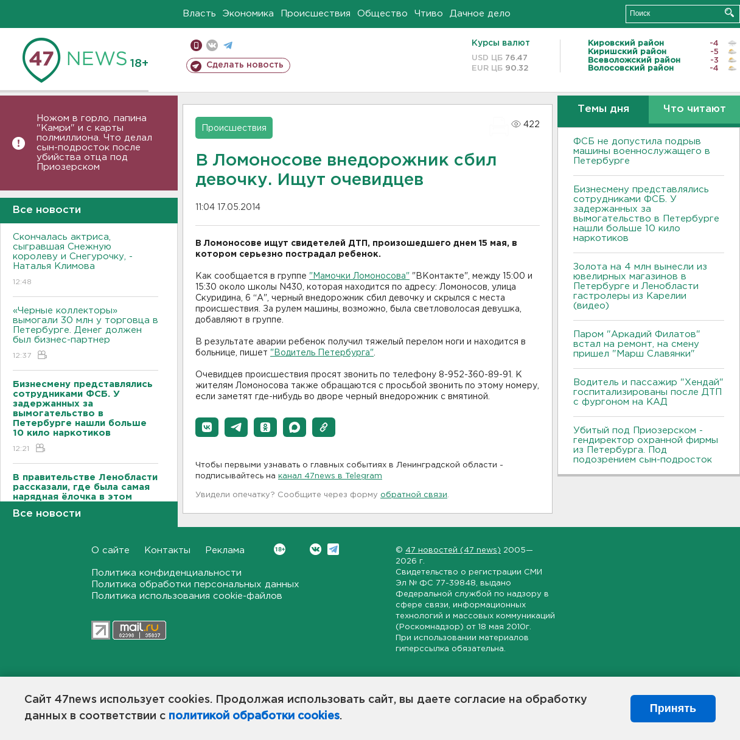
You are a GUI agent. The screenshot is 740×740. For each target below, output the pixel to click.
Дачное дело (480, 14)
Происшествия (316, 14)
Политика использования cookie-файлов (186, 596)
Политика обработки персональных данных (195, 584)
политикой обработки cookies (254, 716)
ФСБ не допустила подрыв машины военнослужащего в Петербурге (641, 151)
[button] (206, 427)
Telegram (333, 549)
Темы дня (603, 109)
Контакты (167, 550)
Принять (673, 708)
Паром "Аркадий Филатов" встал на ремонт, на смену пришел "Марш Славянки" (636, 344)
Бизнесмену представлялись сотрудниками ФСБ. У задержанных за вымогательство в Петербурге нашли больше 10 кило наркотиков (646, 214)
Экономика (248, 14)
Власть (199, 14)
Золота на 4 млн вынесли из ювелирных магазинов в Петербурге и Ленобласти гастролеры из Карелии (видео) (640, 286)
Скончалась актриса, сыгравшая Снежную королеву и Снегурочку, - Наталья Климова (85, 260)
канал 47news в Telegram (330, 476)
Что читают (694, 109)
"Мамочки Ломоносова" (359, 276)
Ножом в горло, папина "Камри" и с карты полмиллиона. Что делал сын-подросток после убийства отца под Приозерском (94, 142)
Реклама (225, 550)
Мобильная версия (196, 45)
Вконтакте (279, 549)
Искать (729, 12)
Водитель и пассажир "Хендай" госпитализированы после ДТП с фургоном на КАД (648, 392)
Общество (382, 14)
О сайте (110, 550)
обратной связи (413, 495)
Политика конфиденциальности (166, 573)
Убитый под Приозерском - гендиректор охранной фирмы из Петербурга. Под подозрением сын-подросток (645, 445)
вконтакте (212, 45)
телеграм (228, 45)
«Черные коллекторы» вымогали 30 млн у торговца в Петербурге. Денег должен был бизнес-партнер (85, 334)
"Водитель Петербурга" (322, 353)
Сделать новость (245, 65)
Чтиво (428, 14)
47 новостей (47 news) (453, 550)
